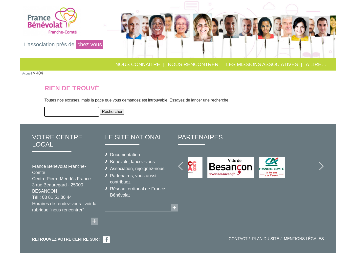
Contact (238, 239)
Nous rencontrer (193, 64)
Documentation (125, 154)
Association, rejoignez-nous (137, 168)
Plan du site (265, 239)
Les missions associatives (262, 64)
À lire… (316, 64)
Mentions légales (304, 239)
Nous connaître (137, 64)
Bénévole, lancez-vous (132, 161)
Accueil (27, 73)
